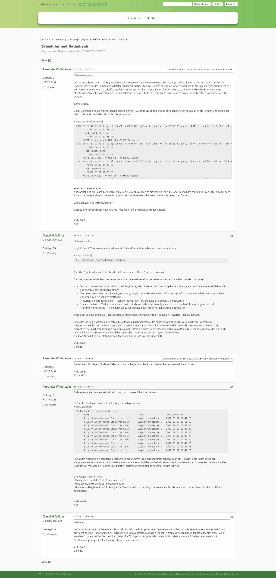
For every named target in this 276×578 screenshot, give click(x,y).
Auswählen (85, 121)
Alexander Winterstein (57, 69)
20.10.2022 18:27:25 (83, 69)
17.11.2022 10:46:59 (83, 358)
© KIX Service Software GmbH (148, 574)
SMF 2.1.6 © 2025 (46, 574)
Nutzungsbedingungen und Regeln (207, 574)
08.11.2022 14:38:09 (83, 235)
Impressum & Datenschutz (176, 574)
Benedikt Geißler (53, 235)
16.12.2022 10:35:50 (83, 516)
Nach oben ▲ (231, 574)
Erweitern (97, 121)
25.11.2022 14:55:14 (83, 386)
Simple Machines (64, 574)
